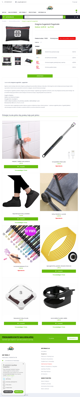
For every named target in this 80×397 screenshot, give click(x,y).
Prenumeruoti (73, 338)
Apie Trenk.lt (23, 12)
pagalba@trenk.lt (22, 2)
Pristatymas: (54, 38)
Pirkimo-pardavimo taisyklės (49, 366)
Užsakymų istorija (46, 384)
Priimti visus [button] (18, 391)
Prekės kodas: (39, 38)
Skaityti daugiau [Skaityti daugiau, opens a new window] (10, 375)
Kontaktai (43, 351)
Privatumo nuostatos (47, 359)
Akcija (4, 12)
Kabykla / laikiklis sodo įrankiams (21, 161)
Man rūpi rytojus (46, 371)
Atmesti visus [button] (8, 391)
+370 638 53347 (8, 2)
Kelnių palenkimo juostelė (59, 214)
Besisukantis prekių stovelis (21, 318)
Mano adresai (45, 389)
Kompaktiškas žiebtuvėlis (59, 162)
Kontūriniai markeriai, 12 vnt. (21, 266)
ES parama (44, 374)
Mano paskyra (45, 381)
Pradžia (4, 21)
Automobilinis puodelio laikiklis (59, 318)
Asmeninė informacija (47, 386)
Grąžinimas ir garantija (47, 361)
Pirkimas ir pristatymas (47, 356)
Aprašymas (40, 76)
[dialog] (13, 378)
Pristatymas (32, 12)
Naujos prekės (12, 12)
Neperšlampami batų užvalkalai (21, 214)
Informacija (42, 12)
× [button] (23, 364)
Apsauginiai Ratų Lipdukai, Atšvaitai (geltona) (59, 266)
